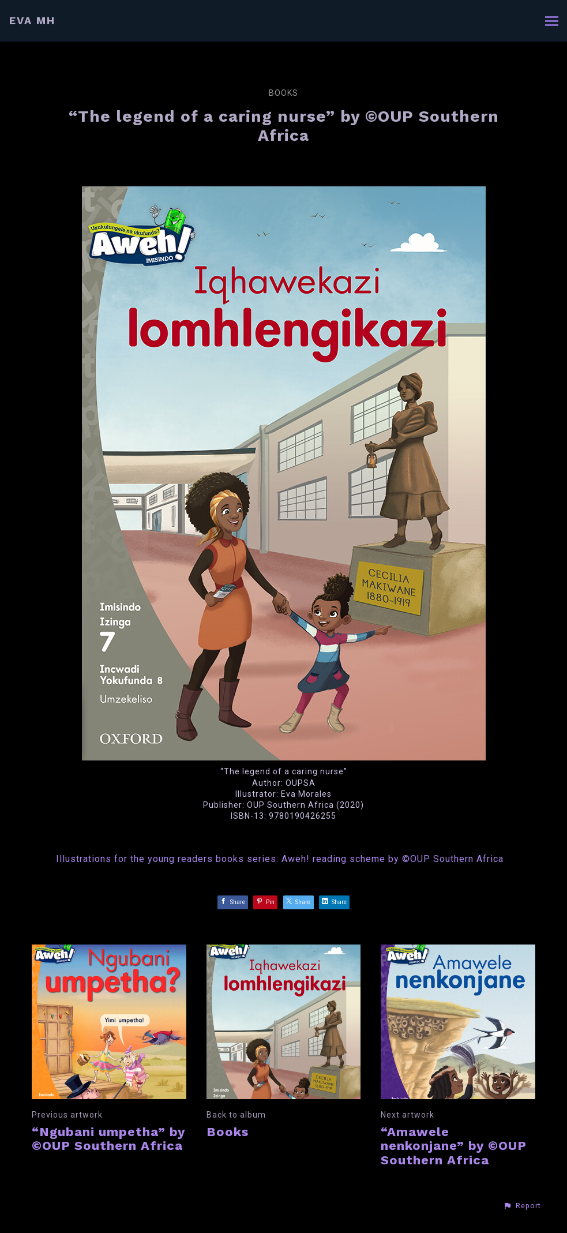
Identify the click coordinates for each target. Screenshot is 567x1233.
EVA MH (32, 20)
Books (283, 93)
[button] (522, 1206)
